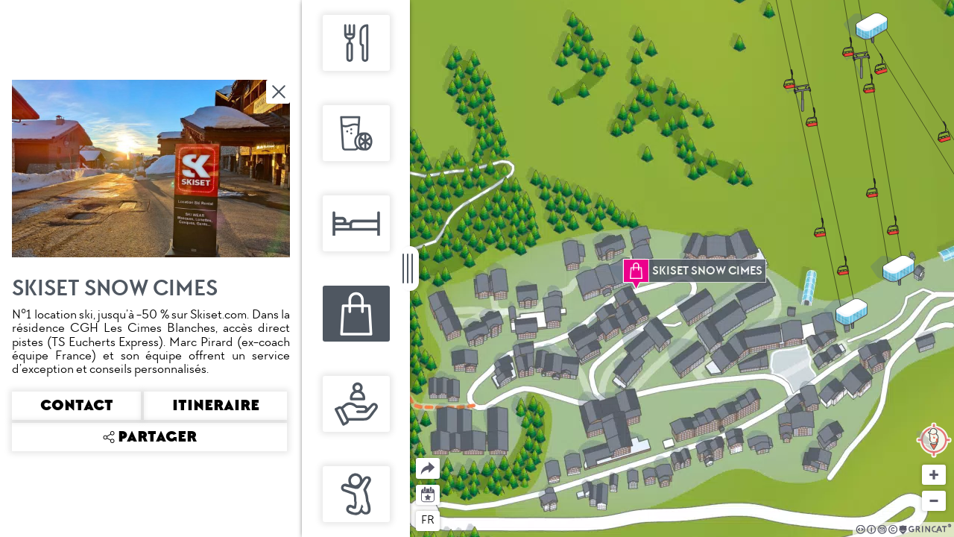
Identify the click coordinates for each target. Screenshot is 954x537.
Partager (416, 458)
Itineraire (215, 405)
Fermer (279, 92)
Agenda (428, 493)
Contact (76, 405)
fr (428, 519)
